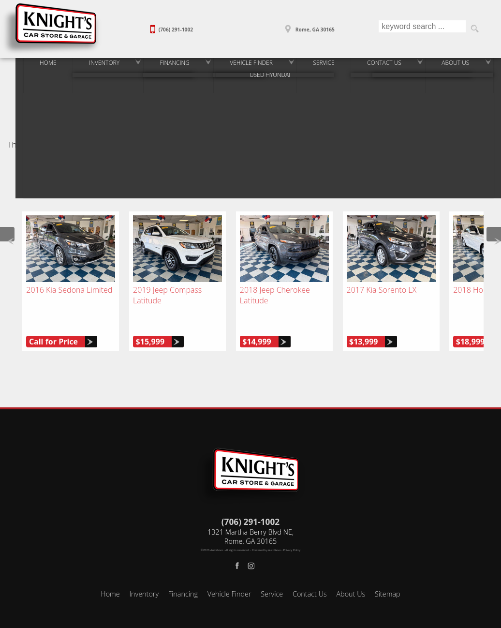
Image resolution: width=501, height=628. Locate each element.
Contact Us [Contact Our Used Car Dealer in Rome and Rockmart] (385, 66)
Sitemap (387, 571)
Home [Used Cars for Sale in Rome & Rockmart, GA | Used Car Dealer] (27, 66)
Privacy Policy (292, 528)
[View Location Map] (308, 26)
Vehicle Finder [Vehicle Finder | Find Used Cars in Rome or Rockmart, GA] (243, 66)
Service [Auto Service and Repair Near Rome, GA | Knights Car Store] (320, 66)
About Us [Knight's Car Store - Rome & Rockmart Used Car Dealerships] (460, 66)
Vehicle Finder (229, 571)
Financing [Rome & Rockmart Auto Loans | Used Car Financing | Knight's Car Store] (162, 66)
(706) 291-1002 (250, 499)
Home (110, 571)
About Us (350, 571)
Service (272, 571)
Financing (183, 571)
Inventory (88, 66)
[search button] (474, 29)
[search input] (421, 29)
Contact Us (310, 571)
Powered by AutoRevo (266, 528)
